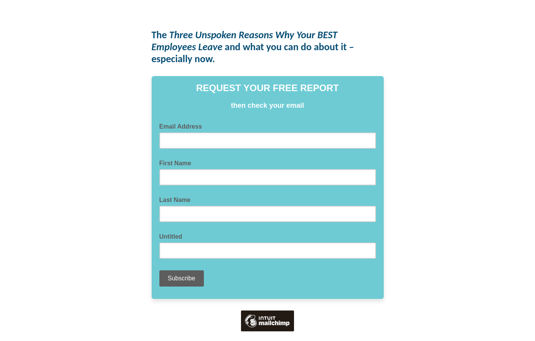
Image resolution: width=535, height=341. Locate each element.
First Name (175, 163)
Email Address (183, 126)
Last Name (175, 200)
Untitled (171, 236)
